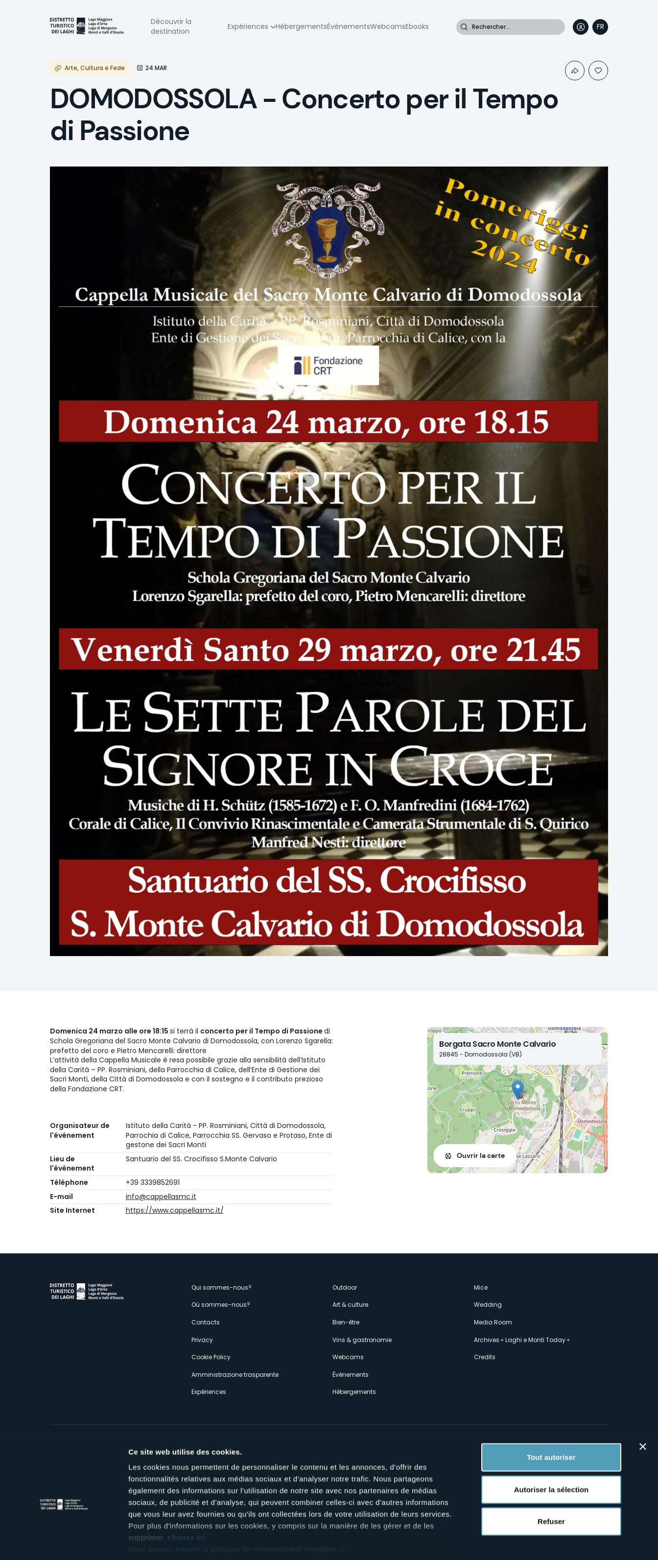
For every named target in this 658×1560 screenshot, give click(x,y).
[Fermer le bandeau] (642, 1399)
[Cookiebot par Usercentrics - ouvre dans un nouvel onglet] (63, 1541)
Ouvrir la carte (481, 1155)
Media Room (493, 1322)
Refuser (551, 1474)
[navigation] (600, 27)
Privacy (202, 1340)
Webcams (387, 26)
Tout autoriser (551, 1410)
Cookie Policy (211, 1357)
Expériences (248, 26)
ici (342, 1502)
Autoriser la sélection (551, 1442)
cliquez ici (186, 1491)
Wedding (488, 1304)
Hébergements (301, 26)
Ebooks (417, 26)
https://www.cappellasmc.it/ (175, 1210)
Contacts (205, 1322)
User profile (580, 27)
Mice (481, 1287)
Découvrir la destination (171, 26)
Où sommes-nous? (220, 1304)
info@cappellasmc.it (161, 1196)
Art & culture (350, 1304)
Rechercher (464, 27)
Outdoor (344, 1287)
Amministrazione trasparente (235, 1374)
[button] (518, 1090)
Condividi (575, 70)
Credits (484, 1357)
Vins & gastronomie (362, 1340)
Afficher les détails (539, 1540)
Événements (348, 26)
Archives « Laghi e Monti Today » (522, 1340)
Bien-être (345, 1322)
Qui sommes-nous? (221, 1287)
